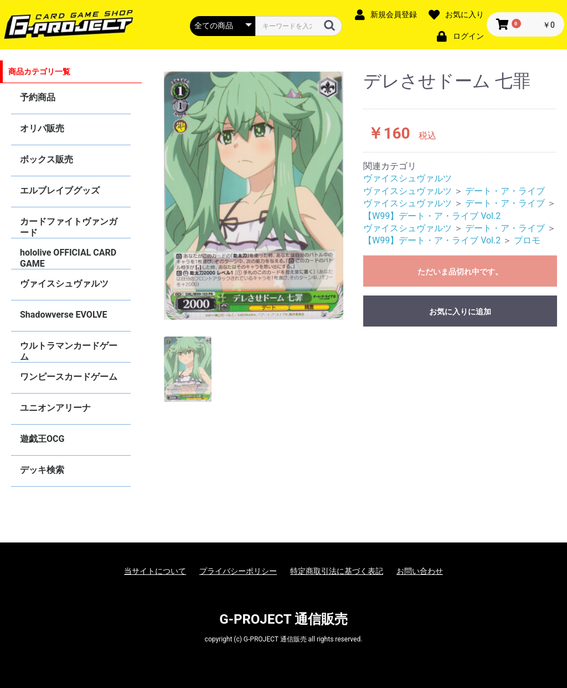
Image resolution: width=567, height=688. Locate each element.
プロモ (527, 240)
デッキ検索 (42, 470)
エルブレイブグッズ (60, 190)
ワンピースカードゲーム (68, 376)
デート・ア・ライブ (505, 191)
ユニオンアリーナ (55, 407)
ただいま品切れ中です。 (460, 271)
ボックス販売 (46, 159)
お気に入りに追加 (460, 311)
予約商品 (37, 97)
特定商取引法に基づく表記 (336, 571)
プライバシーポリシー (238, 571)
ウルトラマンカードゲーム (68, 351)
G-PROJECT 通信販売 (283, 619)
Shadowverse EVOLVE (63, 314)
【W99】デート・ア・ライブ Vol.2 (432, 216)
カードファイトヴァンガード (68, 227)
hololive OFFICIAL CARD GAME (68, 258)
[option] (253, 196)
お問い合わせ (419, 571)
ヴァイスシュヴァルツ (64, 283)
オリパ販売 (42, 128)
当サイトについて (155, 571)
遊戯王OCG (42, 439)
